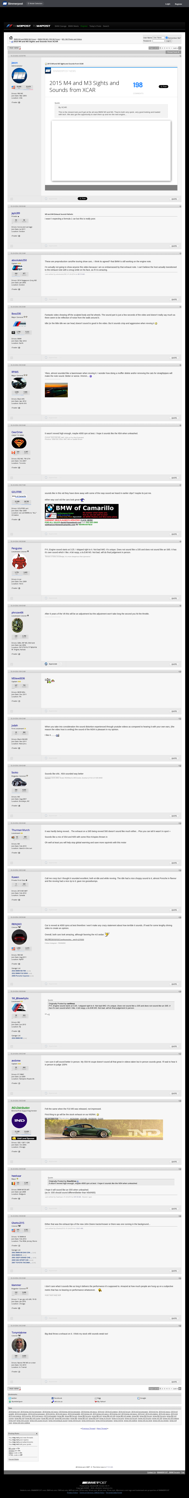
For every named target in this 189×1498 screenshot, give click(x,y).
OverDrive (17, 432)
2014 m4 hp (50, 1414)
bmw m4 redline (130, 1420)
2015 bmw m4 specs (129, 1414)
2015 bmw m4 (115, 1414)
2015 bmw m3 (86, 1414)
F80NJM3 (16, 924)
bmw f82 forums (159, 1416)
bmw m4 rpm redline (21, 1423)
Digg (99, 1398)
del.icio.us (58, 1401)
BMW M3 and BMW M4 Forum (25, 39)
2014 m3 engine (111, 1412)
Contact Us (151, 1472)
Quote (174, 199)
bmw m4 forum (74, 1420)
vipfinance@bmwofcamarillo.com (60, 525)
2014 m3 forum (125, 1412)
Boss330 (16, 313)
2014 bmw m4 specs (89, 1412)
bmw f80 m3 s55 (109, 1416)
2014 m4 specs (61, 1414)
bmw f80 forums (84, 1416)
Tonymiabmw (19, 1332)
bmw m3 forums (144, 1418)
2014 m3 (101, 1412)
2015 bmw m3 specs (101, 1414)
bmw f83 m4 (93, 1418)
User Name (147, 38)
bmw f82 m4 (19, 1418)
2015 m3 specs (164, 1414)
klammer (16, 1285)
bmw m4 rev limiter (161, 1420)
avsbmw (16, 1060)
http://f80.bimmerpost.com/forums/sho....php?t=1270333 (64, 939)
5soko (15, 772)
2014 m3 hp (153, 1412)
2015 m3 (141, 1414)
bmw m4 (12, 1420)
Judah (15, 725)
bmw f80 (60, 1416)
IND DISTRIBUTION (51, 1119)
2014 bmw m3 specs (50, 1412)
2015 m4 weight (50, 1416)
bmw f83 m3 (83, 1418)
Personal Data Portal (114, 1492)
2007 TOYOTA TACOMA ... (22, 1262)
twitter (14, 1398)
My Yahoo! (101, 1401)
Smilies (11, 1450)
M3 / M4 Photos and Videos (72, 39)
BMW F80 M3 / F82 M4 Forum (49, 39)
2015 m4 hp (26, 1416)
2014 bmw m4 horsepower (69, 1412)
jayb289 (16, 213)
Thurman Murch (21, 830)
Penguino (17, 548)
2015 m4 (174, 1414)
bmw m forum (105, 1418)
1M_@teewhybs (20, 998)
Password (147, 41)
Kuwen (15, 877)
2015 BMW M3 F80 (19, 971)
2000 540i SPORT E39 (20, 1260)
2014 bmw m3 (14, 1412)
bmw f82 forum (146, 1416)
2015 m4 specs (37, 1416)
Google (143, 1398)
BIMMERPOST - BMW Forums (168, 1472)
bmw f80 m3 (97, 1416)
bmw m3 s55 (157, 1418)
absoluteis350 (19, 260)
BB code (12, 1448)
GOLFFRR (16, 492)
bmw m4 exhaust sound (58, 1420)
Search (106, 26)
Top (182, 1472)
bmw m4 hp (118, 1420)
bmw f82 (135, 1416)
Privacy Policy (72, 1492)
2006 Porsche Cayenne (21, 976)
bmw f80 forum (71, 1416)
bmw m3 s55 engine (171, 1418)
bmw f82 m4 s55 (47, 1418)
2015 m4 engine (15, 1416)
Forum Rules (14, 1459)
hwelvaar (16, 1176)
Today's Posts (95, 26)
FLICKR (100, 1119)
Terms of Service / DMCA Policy (91, 1492)
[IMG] (11, 1453)
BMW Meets (73, 26)
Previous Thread (88, 1428)
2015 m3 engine (151, 1414)
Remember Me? (173, 38)
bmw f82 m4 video (62, 1418)
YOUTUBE (83, 1119)
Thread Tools (172, 52)
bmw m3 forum (131, 1418)
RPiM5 (15, 372)
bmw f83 (73, 1418)
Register (178, 4)
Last (175, 48)
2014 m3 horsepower (139, 1412)
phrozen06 (17, 612)
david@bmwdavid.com (71, 522)
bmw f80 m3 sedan (123, 1416)
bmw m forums (118, 1418)
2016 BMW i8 (17, 1255)
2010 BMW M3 (17, 1038)
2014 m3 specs (164, 1412)
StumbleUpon (17, 1401)
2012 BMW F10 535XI (20, 973)
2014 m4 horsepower (36, 1414)
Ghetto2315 (18, 1223)
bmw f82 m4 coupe (32, 1418)
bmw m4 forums (88, 1420)
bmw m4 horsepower (104, 1420)
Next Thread (102, 1428)
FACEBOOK (92, 1119)
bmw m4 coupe (23, 1420)
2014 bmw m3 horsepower (31, 1412)
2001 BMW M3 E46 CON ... (22, 1252)
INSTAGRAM (74, 1119)
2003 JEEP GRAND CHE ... (22, 1257)
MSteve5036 (18, 678)
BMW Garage (61, 26)
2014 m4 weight (74, 1414)
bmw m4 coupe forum (39, 1420)
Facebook (58, 1398)
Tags (10, 1408)
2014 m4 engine (21, 1414)
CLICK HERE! (87, 520)
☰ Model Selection (35, 4)
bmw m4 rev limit (145, 1420)
